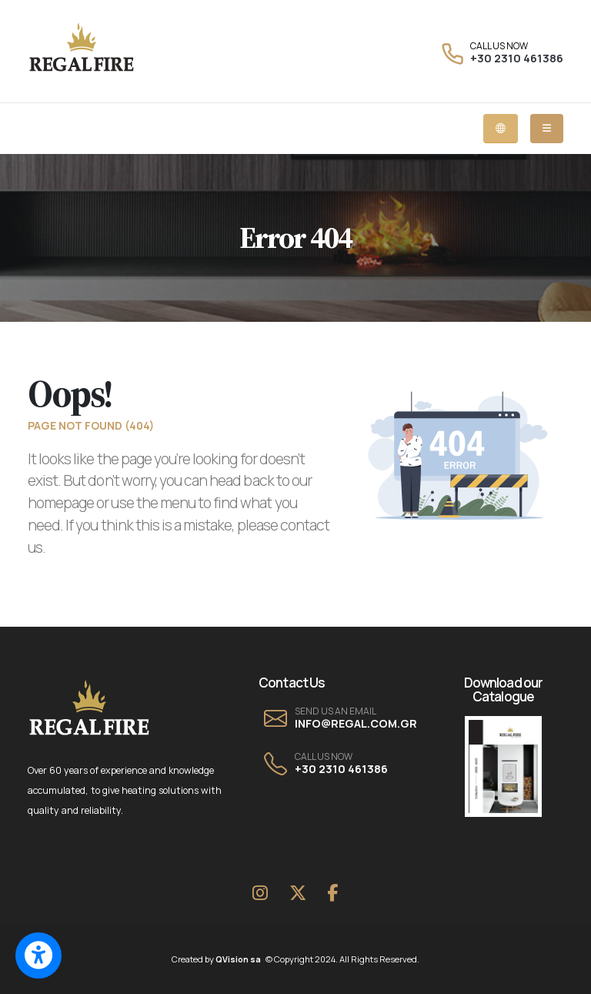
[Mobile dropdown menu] (546, 128)
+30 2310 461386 (516, 58)
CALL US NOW (499, 46)
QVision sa (240, 959)
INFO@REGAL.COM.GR (356, 723)
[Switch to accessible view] (38, 955)
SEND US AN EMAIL (335, 711)
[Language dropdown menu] (500, 128)
